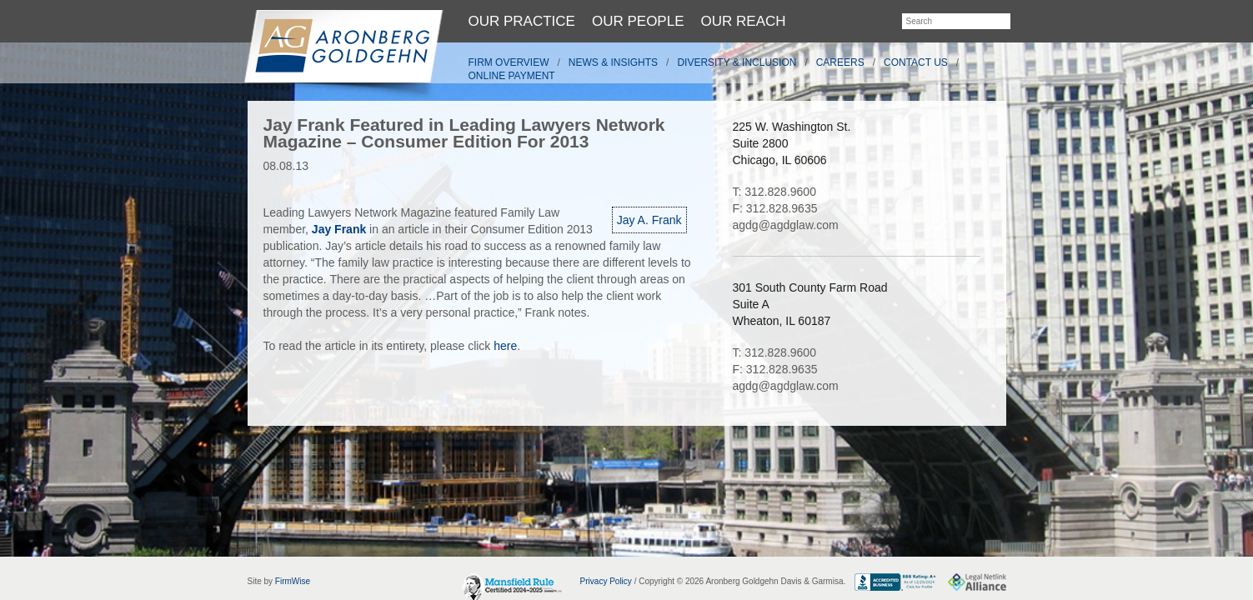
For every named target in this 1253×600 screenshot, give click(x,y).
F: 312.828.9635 (775, 208)
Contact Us (916, 62)
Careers (840, 62)
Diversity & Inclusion (736, 62)
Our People (638, 21)
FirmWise (292, 581)
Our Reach (743, 21)
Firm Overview (509, 62)
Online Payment (512, 76)
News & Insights (613, 62)
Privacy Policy (606, 581)
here (505, 345)
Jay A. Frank (649, 220)
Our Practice (522, 21)
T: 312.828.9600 (774, 191)
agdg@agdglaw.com (786, 225)
